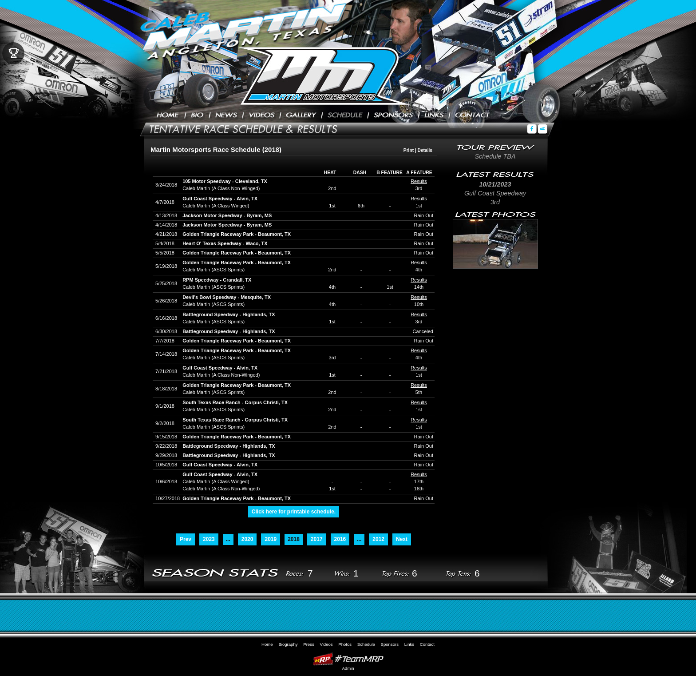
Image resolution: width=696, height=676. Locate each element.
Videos (262, 115)
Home (168, 115)
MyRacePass (348, 659)
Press (226, 115)
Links (434, 115)
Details (425, 150)
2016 (340, 539)
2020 (247, 539)
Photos (301, 115)
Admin (348, 668)
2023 (209, 539)
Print (408, 150)
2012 (378, 539)
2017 (317, 539)
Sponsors (393, 115)
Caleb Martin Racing (319, 75)
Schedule (345, 115)
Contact (472, 115)
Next (401, 539)
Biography (197, 115)
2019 (271, 539)
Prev (185, 539)
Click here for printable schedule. (294, 512)
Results (419, 181)
